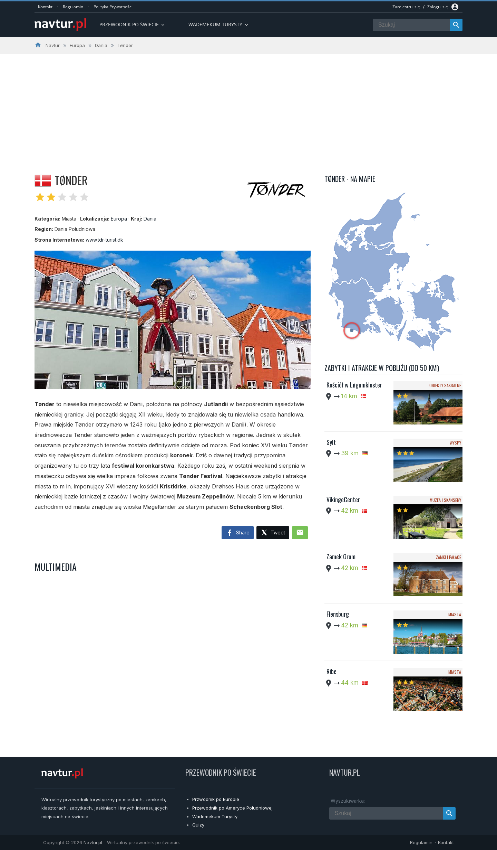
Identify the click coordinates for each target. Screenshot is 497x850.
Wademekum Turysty (214, 816)
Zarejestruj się (406, 7)
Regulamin (73, 7)
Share (238, 533)
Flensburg (338, 613)
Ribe (332, 671)
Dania (150, 219)
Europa (119, 219)
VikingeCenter (343, 499)
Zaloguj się (437, 7)
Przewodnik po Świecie (132, 24)
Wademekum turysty (218, 24)
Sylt (331, 442)
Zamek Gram (341, 556)
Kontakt (45, 7)
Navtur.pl (93, 842)
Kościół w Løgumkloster (354, 384)
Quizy (198, 825)
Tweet (273, 532)
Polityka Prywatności (113, 7)
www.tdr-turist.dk (104, 240)
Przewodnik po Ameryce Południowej (232, 808)
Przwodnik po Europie (215, 799)
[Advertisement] (248, 106)
